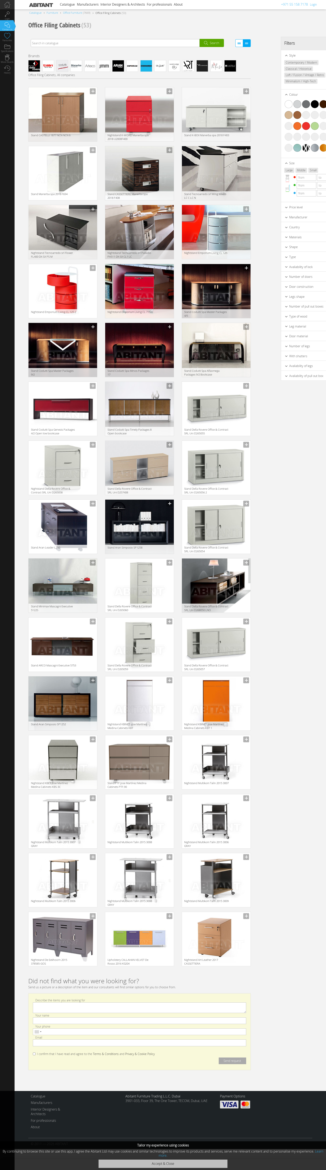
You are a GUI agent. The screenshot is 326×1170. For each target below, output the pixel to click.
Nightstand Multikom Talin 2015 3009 (206, 901)
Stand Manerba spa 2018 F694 (49, 194)
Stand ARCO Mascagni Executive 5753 (53, 665)
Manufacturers (88, 4)
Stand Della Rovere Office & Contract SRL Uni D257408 (129, 490)
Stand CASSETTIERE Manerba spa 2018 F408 (127, 196)
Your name (42, 1015)
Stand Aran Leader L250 (45, 547)
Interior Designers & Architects (122, 4)
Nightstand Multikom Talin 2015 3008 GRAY (129, 903)
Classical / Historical (275, 68)
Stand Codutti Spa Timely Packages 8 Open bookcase (129, 431)
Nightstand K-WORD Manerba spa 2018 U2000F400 (128, 137)
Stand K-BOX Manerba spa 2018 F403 (206, 135)
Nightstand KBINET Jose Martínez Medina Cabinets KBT (127, 726)
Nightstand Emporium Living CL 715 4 (130, 312)
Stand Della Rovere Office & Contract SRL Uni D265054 (206, 549)
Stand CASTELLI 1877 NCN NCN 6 (50, 135)
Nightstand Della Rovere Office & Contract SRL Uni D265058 (50, 490)
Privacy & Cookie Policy (140, 1054)
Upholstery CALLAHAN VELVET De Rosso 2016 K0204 (127, 961)
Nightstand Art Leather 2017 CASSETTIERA (201, 961)
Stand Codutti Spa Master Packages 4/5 (205, 314)
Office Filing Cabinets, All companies (51, 75)
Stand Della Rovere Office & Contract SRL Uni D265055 (206, 431)
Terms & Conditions (106, 1054)
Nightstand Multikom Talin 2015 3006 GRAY (206, 844)
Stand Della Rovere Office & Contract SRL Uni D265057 (206, 667)
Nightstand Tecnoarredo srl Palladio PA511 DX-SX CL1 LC (129, 254)
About (178, 4)
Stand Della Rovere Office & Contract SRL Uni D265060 (129, 608)
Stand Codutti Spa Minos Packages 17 (128, 372)
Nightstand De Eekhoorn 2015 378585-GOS (49, 961)
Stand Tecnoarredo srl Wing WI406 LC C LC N (205, 196)
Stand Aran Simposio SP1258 (124, 547)
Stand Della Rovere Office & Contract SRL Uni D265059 (129, 667)
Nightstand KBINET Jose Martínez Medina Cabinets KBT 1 (204, 726)
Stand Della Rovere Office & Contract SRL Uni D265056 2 (206, 490)
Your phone (42, 1026)
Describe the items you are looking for (60, 1000)
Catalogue (67, 4)
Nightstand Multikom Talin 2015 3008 (129, 842)
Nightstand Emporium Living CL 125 (205, 253)
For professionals (159, 4)
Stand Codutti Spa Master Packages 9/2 (52, 372)
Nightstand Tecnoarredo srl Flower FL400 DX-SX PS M (52, 254)
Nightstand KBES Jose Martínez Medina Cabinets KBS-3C (49, 785)
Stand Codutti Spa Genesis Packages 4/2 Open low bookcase (53, 431)
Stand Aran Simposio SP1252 (48, 724)
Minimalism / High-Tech (277, 81)
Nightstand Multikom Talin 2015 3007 (206, 783)
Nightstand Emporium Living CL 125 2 (53, 312)
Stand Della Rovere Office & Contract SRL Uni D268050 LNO (206, 608)
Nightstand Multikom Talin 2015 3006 (53, 901)
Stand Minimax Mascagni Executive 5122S (52, 608)
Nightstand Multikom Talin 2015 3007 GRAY (53, 844)
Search (214, 43)
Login (313, 4)
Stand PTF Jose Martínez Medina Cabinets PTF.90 (126, 785)
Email (38, 1037)
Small (289, 170)
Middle (278, 170)
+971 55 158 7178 (294, 4)
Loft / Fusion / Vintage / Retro (281, 75)
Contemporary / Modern (278, 62)
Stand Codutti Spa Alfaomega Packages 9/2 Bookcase (202, 372)
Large (265, 170)
